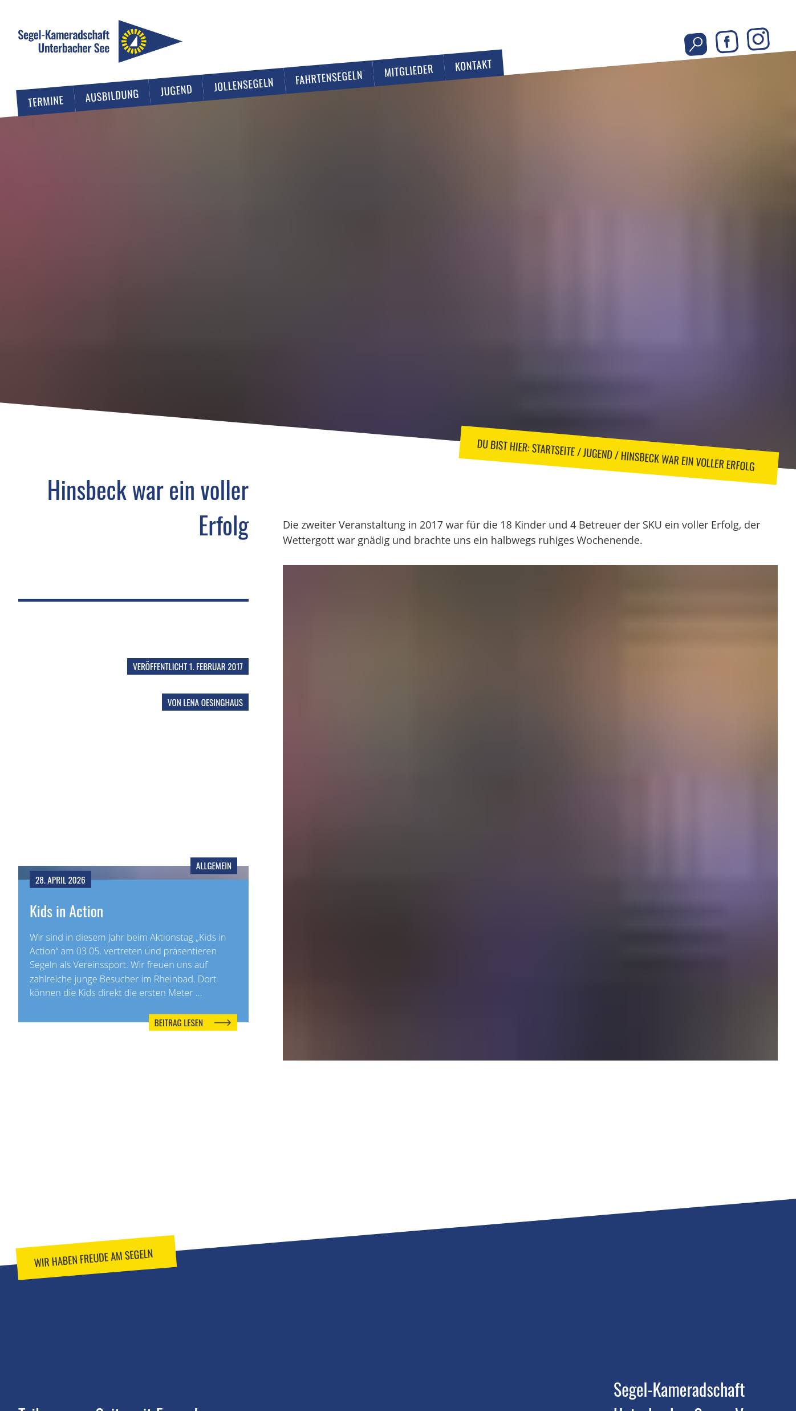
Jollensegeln (243, 84)
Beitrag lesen (179, 1022)
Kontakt (473, 65)
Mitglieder (409, 70)
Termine (45, 101)
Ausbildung (111, 95)
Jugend (176, 90)
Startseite (553, 449)
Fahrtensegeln (329, 77)
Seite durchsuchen (696, 44)
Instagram (758, 39)
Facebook (726, 42)
